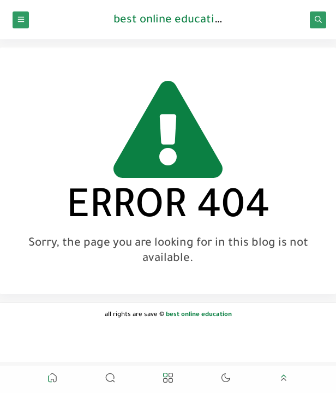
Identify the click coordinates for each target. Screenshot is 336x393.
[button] (52, 379)
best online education (170, 21)
